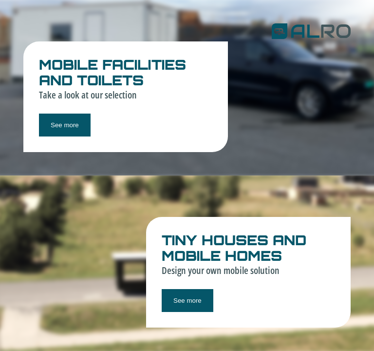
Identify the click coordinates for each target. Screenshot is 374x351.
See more (65, 125)
